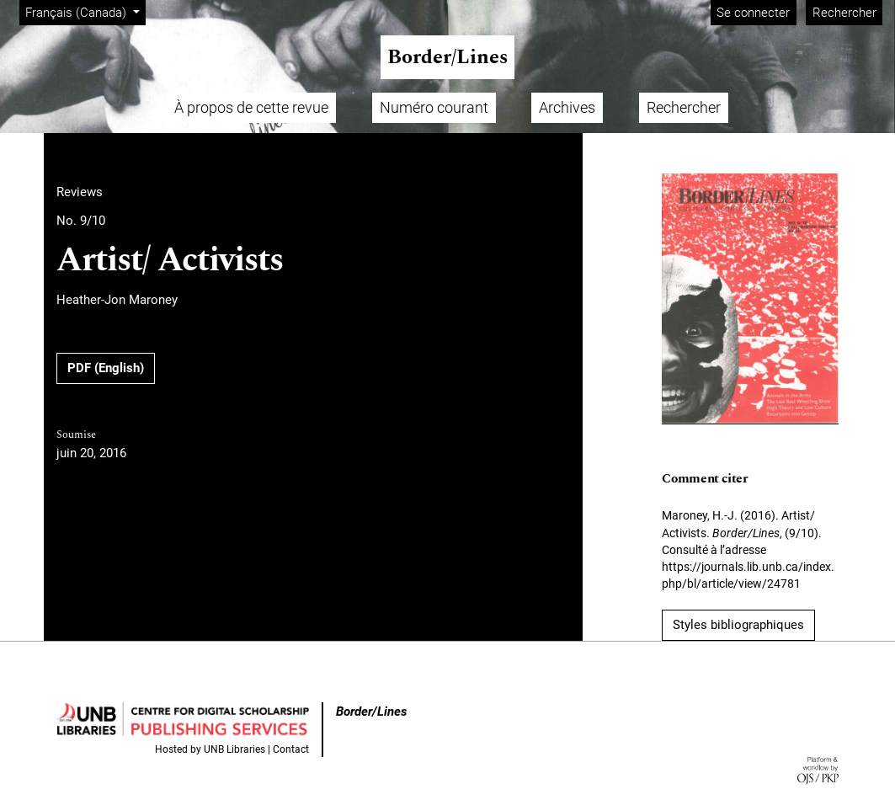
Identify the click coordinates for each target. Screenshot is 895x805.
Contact (291, 749)
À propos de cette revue (251, 107)
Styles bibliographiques (738, 624)
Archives (567, 107)
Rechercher (844, 12)
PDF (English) (105, 368)
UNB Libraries (234, 749)
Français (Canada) (85, 11)
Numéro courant (434, 107)
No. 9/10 (80, 220)
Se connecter (753, 12)
